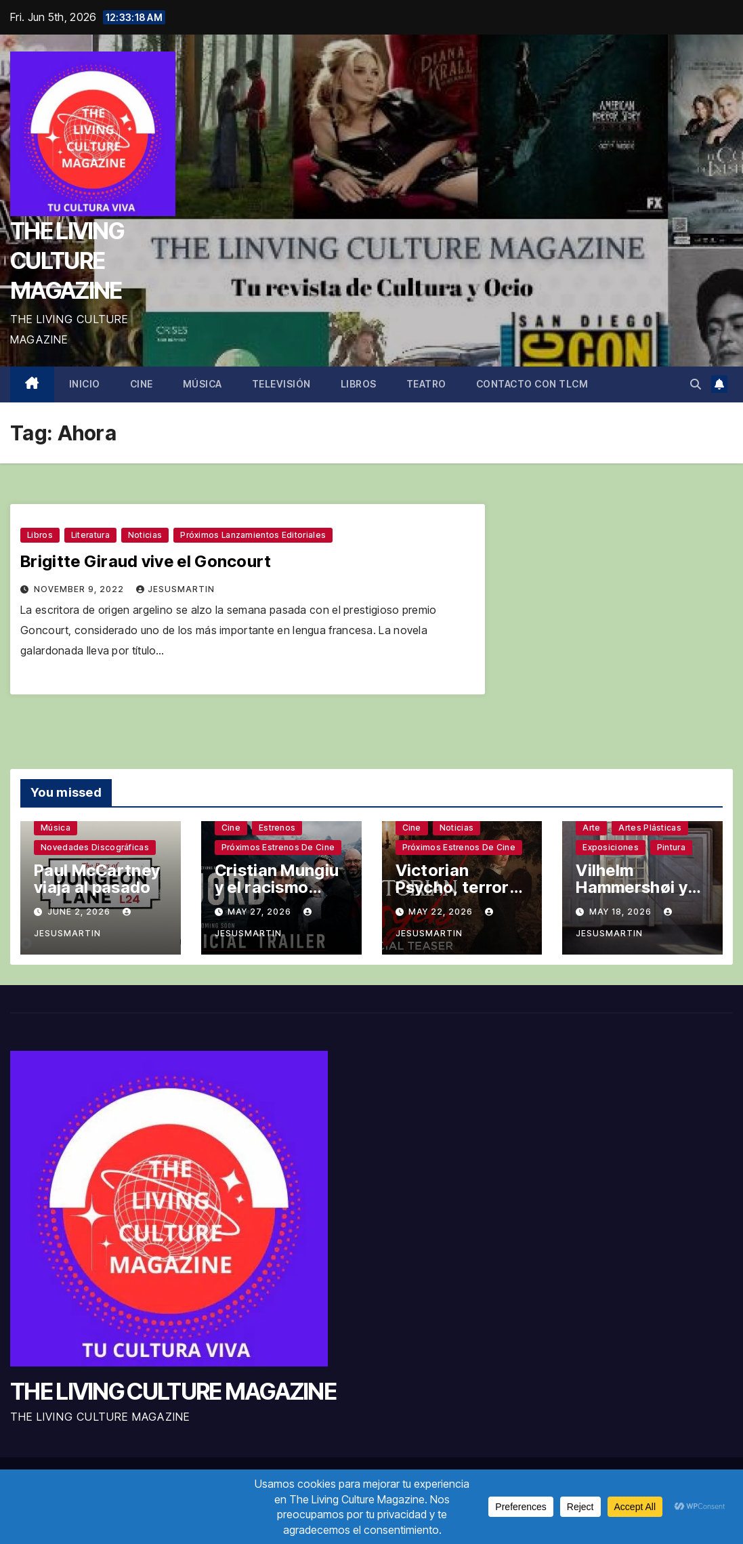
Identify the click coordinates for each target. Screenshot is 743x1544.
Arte (591, 827)
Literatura (90, 535)
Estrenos (277, 827)
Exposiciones (610, 847)
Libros (359, 384)
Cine (141, 384)
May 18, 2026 (621, 911)
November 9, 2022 (80, 589)
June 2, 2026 (80, 911)
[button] (695, 384)
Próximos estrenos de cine (278, 847)
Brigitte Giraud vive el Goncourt (146, 561)
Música (202, 384)
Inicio (84, 384)
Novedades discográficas (95, 847)
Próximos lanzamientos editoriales (253, 535)
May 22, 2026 (441, 911)
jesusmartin (175, 589)
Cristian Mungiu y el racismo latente (277, 887)
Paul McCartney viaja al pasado (97, 878)
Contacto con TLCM (532, 384)
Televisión (281, 384)
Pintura (671, 847)
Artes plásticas (649, 827)
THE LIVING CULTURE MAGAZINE (66, 260)
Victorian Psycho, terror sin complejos (452, 887)
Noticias (145, 535)
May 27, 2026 (261, 911)
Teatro (426, 384)
